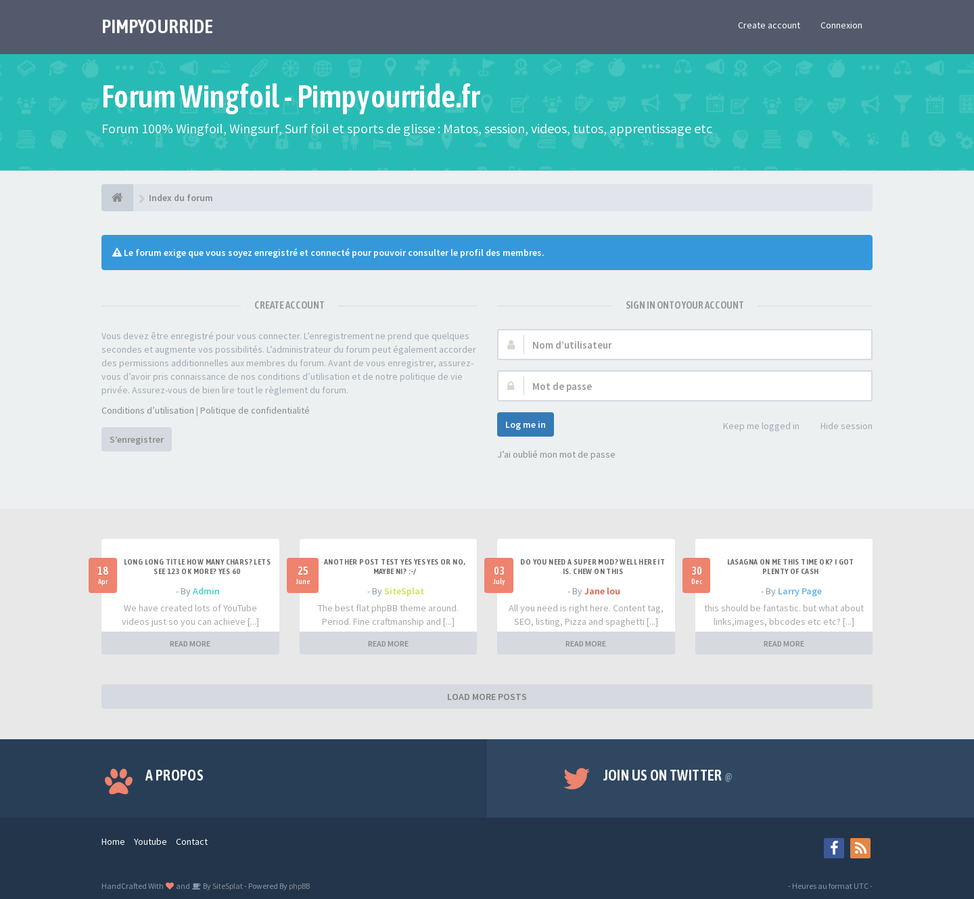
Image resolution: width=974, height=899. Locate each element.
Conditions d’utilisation (147, 410)
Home (113, 841)
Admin (206, 591)
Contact (192, 841)
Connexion (841, 25)
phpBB (299, 886)
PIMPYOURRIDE (157, 26)
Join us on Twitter (668, 775)
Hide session (839, 427)
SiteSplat (404, 591)
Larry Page (800, 591)
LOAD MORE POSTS (487, 696)
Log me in (525, 424)
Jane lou (602, 591)
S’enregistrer (137, 439)
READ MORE (190, 643)
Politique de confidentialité (255, 410)
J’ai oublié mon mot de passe (556, 454)
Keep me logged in (753, 427)
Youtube (150, 841)
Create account (769, 25)
